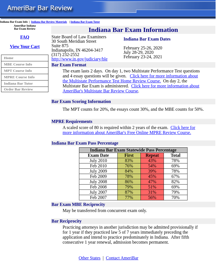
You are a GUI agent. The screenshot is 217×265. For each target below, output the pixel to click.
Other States (90, 258)
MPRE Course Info (19, 77)
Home (8, 58)
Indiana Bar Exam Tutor (85, 21)
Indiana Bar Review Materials (49, 21)
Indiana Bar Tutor (18, 83)
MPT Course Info (18, 71)
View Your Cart (25, 46)
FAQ (24, 37)
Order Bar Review (18, 89)
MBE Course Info (18, 64)
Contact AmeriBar (122, 258)
